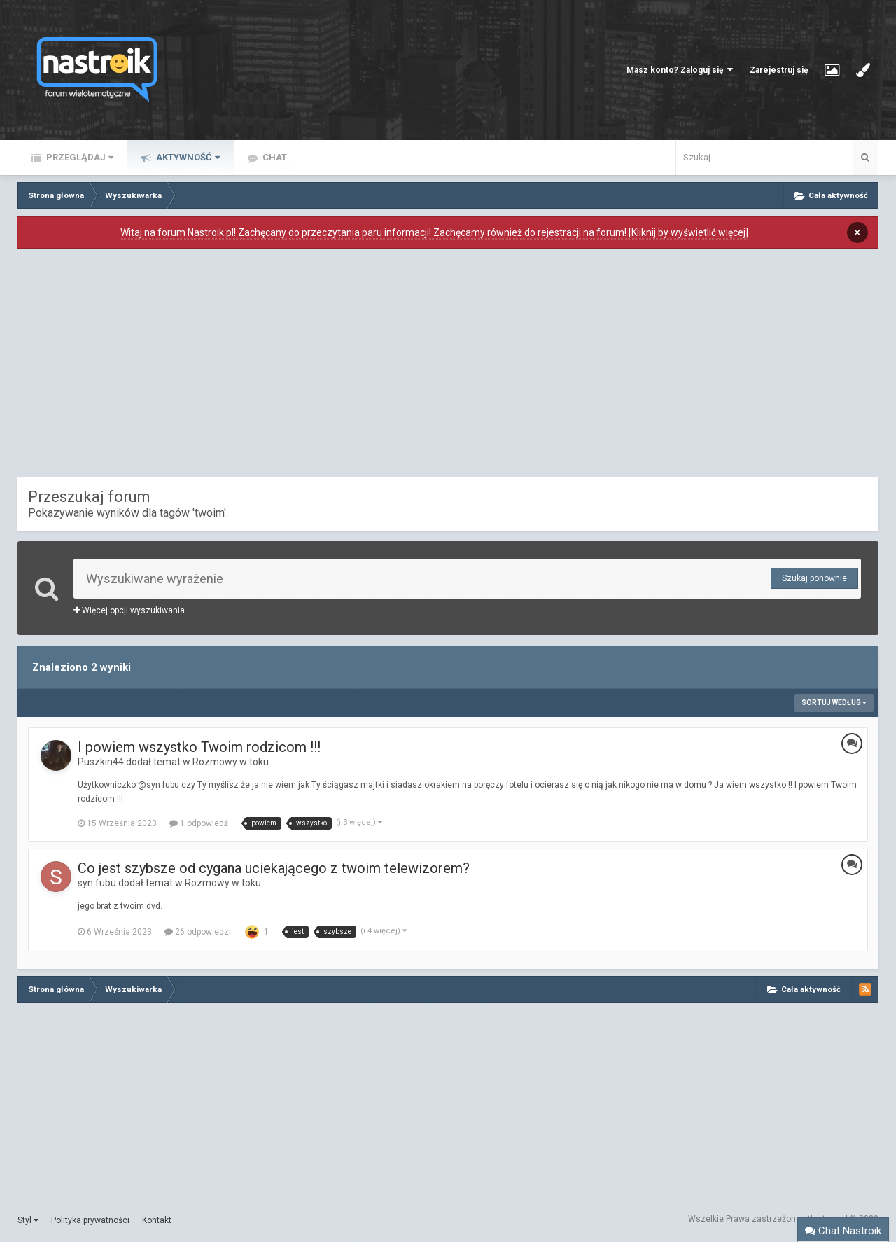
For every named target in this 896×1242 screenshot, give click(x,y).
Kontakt (157, 1220)
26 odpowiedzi (197, 932)
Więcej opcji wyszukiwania (129, 610)
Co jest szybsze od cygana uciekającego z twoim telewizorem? (274, 868)
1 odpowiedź (198, 823)
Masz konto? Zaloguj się (679, 69)
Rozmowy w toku (230, 761)
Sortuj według (834, 702)
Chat (273, 157)
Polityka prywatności (90, 1220)
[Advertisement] (448, 367)
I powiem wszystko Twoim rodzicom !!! (199, 747)
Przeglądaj (78, 157)
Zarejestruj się (779, 70)
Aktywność (187, 157)
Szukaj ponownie (814, 578)
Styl (28, 1220)
